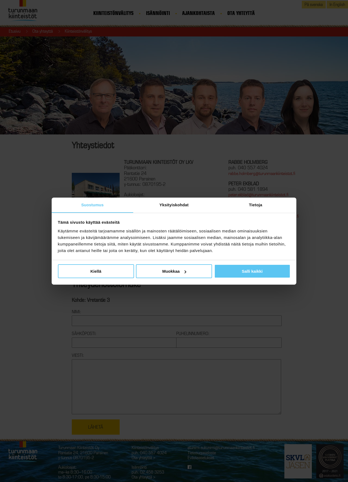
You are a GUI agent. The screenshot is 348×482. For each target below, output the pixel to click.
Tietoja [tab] (255, 204)
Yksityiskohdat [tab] (173, 204)
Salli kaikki (252, 271)
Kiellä (95, 271)
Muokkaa (174, 271)
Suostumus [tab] (92, 204)
